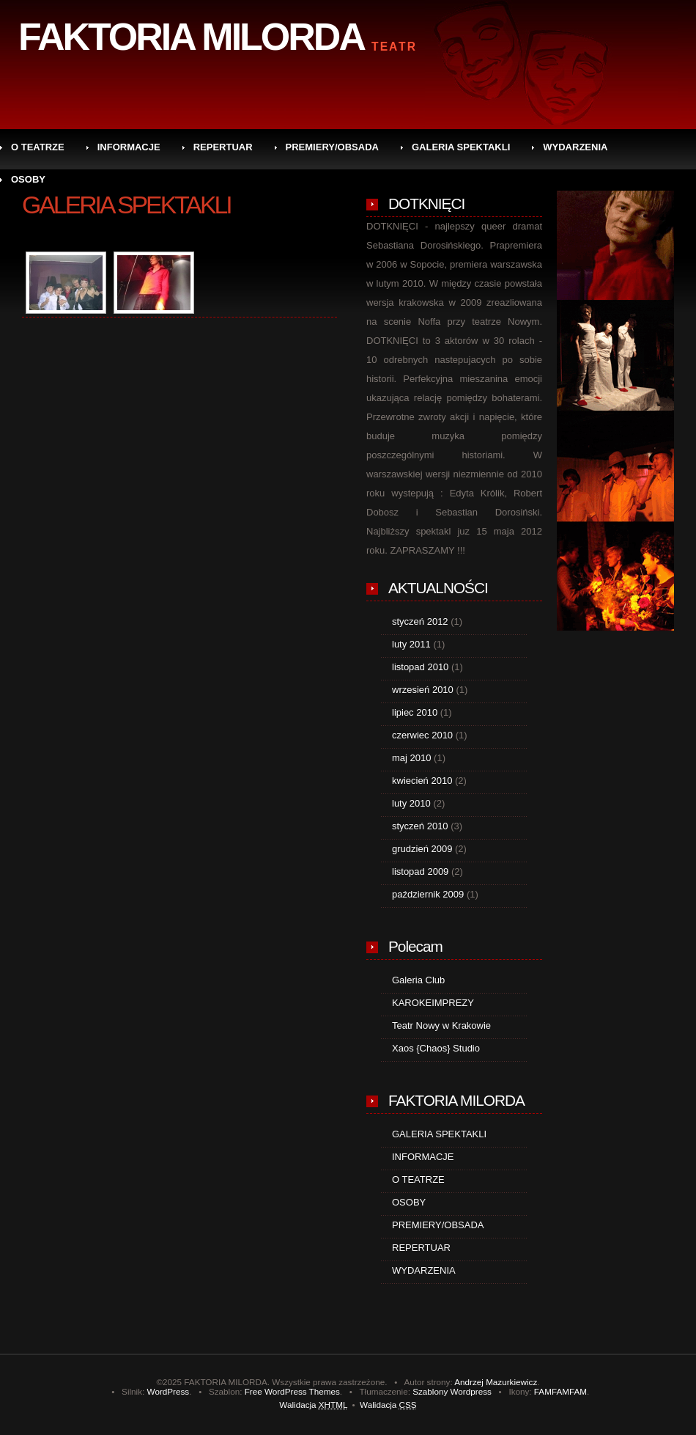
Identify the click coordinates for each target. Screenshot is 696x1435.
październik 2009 (428, 894)
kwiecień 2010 (422, 780)
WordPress (168, 1391)
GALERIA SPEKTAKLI (461, 147)
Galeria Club (418, 980)
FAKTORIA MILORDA (191, 36)
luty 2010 (411, 803)
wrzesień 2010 (422, 689)
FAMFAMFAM (560, 1391)
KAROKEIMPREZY (433, 1002)
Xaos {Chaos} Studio (436, 1048)
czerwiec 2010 (422, 735)
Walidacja (313, 1404)
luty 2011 (411, 644)
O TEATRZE (37, 147)
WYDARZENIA (575, 147)
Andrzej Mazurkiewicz (495, 1382)
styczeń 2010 (420, 826)
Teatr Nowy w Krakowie (441, 1025)
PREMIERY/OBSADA (332, 147)
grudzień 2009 (422, 848)
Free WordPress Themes (292, 1391)
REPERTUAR (223, 147)
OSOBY (28, 179)
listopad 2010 (420, 666)
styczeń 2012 (420, 621)
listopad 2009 (420, 871)
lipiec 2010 (414, 712)
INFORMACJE (128, 147)
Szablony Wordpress (452, 1391)
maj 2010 (411, 757)
